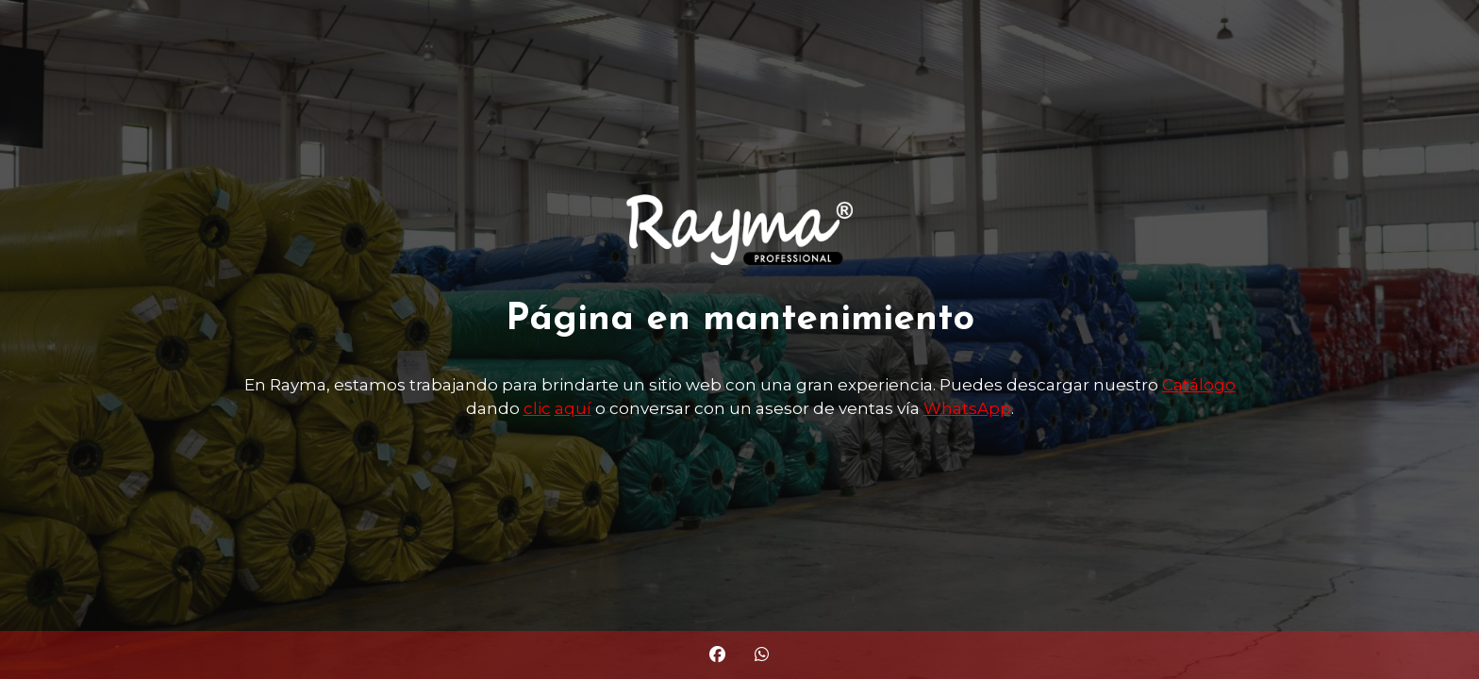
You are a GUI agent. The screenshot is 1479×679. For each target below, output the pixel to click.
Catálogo (1199, 384)
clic (537, 408)
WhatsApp (967, 408)
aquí (573, 408)
